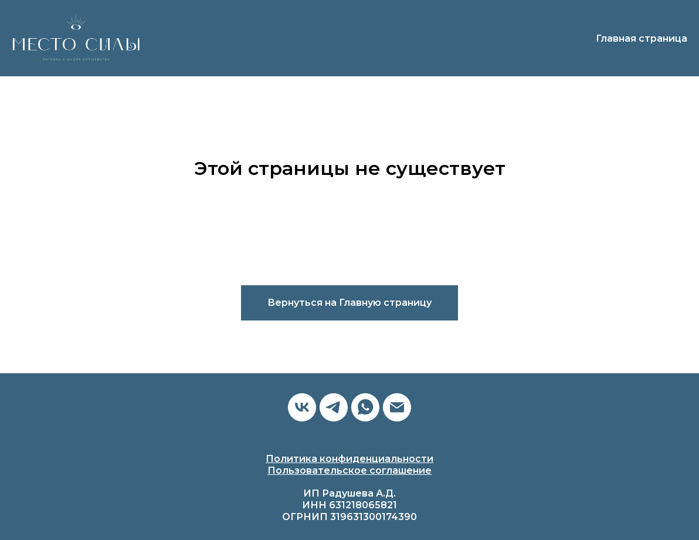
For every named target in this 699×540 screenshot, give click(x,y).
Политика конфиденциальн (337, 458)
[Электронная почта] (397, 407)
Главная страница (641, 38)
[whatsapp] (365, 407)
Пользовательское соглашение (349, 470)
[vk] (302, 407)
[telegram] (334, 407)
